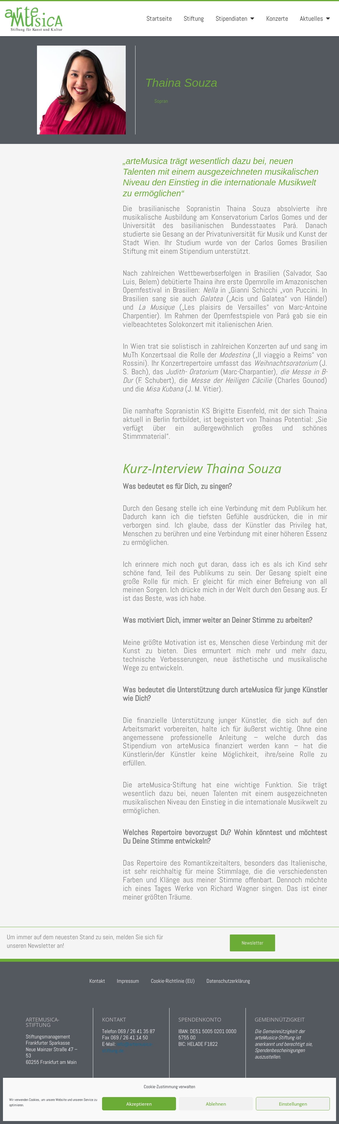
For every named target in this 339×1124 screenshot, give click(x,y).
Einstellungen (293, 1104)
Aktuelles (315, 18)
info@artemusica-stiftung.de (128, 1047)
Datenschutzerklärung (228, 980)
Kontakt (97, 980)
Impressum (128, 980)
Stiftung (194, 19)
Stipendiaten (235, 18)
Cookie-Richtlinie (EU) (173, 980)
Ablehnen (216, 1104)
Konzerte (277, 19)
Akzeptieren (139, 1104)
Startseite (159, 19)
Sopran (161, 100)
